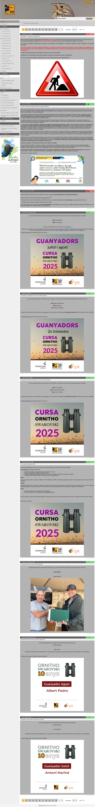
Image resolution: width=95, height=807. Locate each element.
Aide (2, 78)
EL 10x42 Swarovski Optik (48, 492)
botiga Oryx (68, 226)
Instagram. (82, 230)
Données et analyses (5, 38)
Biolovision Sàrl (42, 805)
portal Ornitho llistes (26, 232)
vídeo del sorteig (47, 197)
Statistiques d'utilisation (6, 88)
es (89, 18)
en (91, 18)
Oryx (49, 491)
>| (56, 29)
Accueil (2, 21)
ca (87, 18)
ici (36, 153)
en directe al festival (63, 230)
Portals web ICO (87, 2)
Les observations (4, 28)
